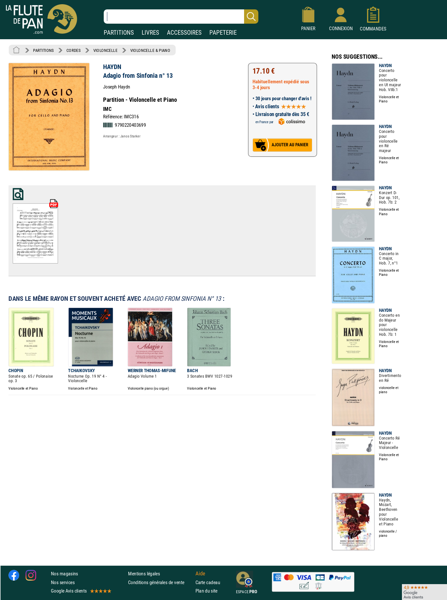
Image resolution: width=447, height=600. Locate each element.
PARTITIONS (119, 32)
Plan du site (206, 591)
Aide (200, 574)
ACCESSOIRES (184, 32)
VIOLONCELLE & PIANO (150, 50)
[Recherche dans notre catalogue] (181, 16)
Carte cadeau (207, 582)
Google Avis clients (81, 591)
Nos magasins (64, 573)
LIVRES (150, 32)
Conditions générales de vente (160, 582)
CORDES (73, 50)
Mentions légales (144, 573)
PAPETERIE (223, 32)
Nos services (63, 582)
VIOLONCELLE (105, 50)
